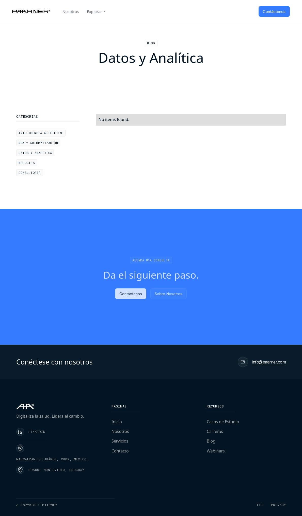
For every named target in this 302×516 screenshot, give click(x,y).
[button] (97, 11)
